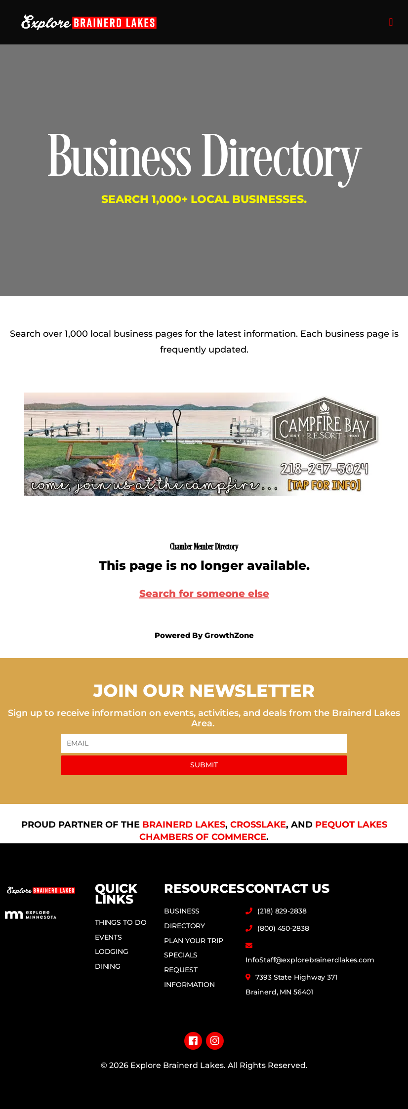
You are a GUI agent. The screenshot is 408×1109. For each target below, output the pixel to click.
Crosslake (258, 824)
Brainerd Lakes (183, 824)
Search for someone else (204, 593)
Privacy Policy (204, 1081)
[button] (391, 22)
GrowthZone (229, 635)
